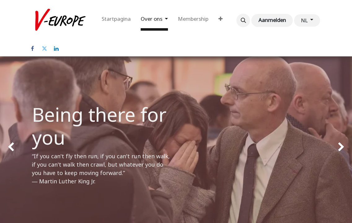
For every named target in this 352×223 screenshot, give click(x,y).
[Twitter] (44, 48)
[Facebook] (32, 48)
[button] (243, 20)
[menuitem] (116, 20)
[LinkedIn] (56, 48)
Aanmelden (272, 20)
